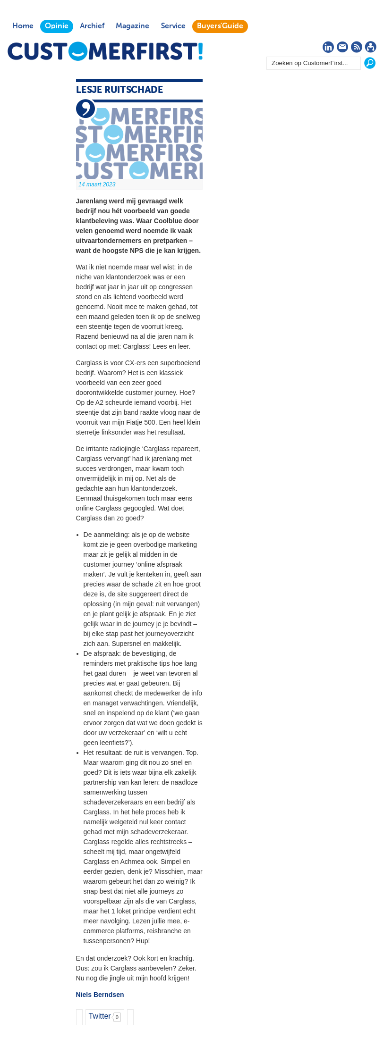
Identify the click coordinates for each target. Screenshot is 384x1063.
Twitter (100, 1016)
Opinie (56, 26)
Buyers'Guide (220, 26)
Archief (92, 26)
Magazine (132, 26)
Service (173, 26)
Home (23, 26)
